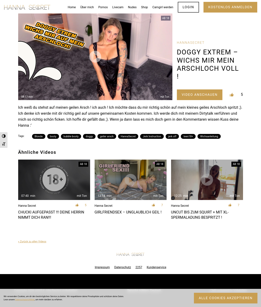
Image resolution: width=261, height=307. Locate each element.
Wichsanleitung (209, 136)
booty (53, 136)
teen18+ (188, 136)
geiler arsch (107, 136)
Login (188, 7)
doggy (89, 136)
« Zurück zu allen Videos (32, 241)
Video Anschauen (200, 95)
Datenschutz (122, 267)
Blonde (39, 136)
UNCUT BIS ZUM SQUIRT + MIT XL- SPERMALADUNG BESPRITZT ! (200, 215)
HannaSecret (128, 136)
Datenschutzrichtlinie (24, 299)
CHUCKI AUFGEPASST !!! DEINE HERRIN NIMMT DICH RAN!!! (51, 215)
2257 (138, 267)
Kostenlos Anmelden (230, 7)
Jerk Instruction (152, 136)
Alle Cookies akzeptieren (226, 298)
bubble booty (71, 136)
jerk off (172, 136)
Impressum (102, 267)
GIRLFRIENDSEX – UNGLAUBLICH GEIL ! (128, 212)
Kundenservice (156, 267)
